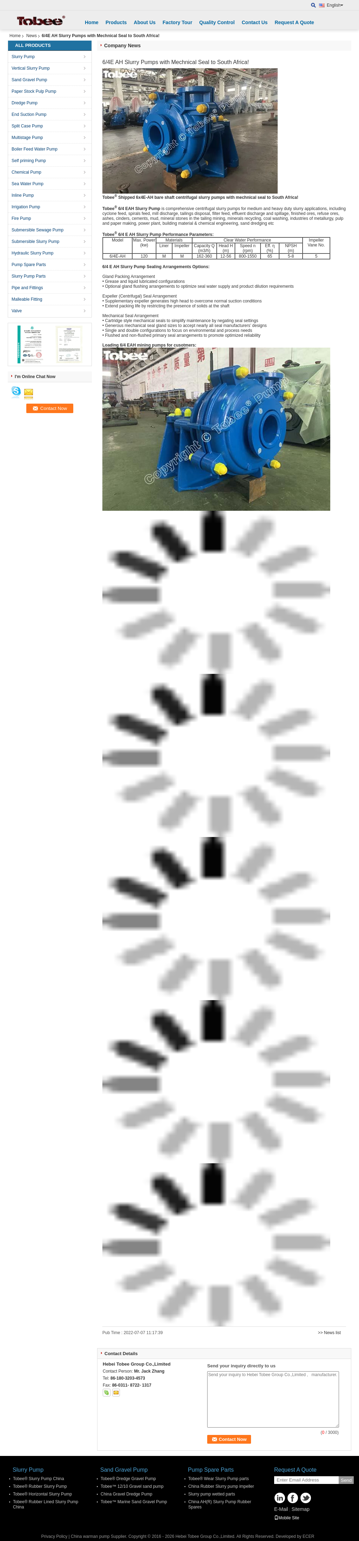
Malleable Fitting (27, 299)
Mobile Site (286, 1517)
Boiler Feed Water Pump (34, 149)
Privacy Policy (54, 1536)
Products (116, 22)
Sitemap (300, 1509)
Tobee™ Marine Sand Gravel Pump (134, 1501)
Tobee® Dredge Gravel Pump (128, 1478)
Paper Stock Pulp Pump (34, 91)
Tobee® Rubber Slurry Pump (40, 1486)
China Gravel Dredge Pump (126, 1494)
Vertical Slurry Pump (31, 68)
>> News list (329, 1332)
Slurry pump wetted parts (211, 1494)
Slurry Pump (23, 56)
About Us (145, 22)
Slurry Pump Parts (29, 276)
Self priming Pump (29, 160)
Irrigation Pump (26, 206)
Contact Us (254, 22)
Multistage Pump (27, 137)
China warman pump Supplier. (99, 1536)
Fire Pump (21, 218)
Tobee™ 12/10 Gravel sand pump (132, 1486)
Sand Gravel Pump (29, 79)
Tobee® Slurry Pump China (38, 1478)
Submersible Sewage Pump (37, 230)
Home (92, 22)
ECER (308, 1536)
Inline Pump (23, 195)
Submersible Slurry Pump (35, 241)
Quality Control (217, 22)
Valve (17, 310)
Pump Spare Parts (29, 264)
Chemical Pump (26, 172)
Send (346, 1480)
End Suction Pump (29, 114)
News (31, 35)
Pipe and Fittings (27, 287)
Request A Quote (294, 22)
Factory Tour (177, 22)
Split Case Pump (27, 126)
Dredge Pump (25, 102)
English (335, 5)
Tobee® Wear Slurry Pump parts (218, 1478)
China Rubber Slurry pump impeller (221, 1486)
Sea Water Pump (27, 183)
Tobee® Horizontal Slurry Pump (42, 1494)
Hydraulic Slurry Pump (32, 253)
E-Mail (281, 1509)
